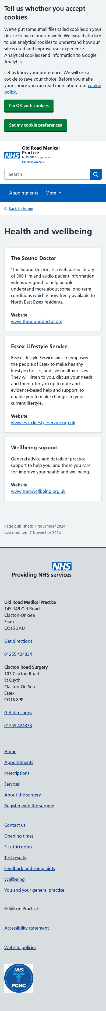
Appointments (23, 193)
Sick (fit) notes (18, 846)
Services (12, 784)
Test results (15, 857)
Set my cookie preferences (35, 125)
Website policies (20, 947)
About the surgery (22, 795)
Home (10, 751)
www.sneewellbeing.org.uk (38, 491)
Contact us (14, 825)
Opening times (18, 836)
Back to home (21, 208)
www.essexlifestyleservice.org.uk (43, 422)
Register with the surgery (29, 805)
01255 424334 (18, 654)
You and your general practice (34, 890)
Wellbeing (14, 879)
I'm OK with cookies (29, 105)
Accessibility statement (26, 928)
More (53, 192)
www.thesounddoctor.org (37, 321)
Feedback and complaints (29, 868)
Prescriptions (16, 773)
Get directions (18, 641)
